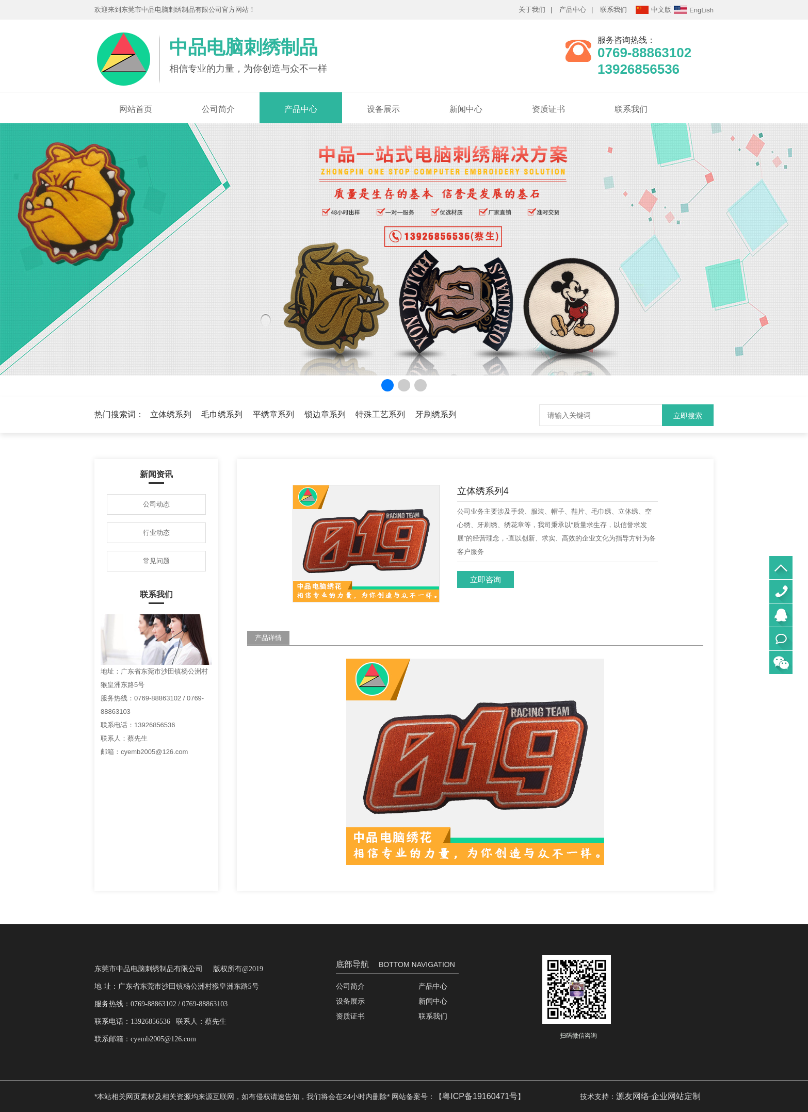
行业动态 (156, 532)
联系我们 (613, 9)
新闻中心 (465, 109)
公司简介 (218, 109)
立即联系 (781, 638)
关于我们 (532, 9)
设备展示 (383, 109)
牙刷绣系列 (436, 414)
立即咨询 (485, 579)
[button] (387, 385)
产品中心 (572, 9)
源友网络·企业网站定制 (658, 1096)
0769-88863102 (781, 591)
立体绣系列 (170, 414)
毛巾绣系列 (222, 414)
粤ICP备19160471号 (480, 1096)
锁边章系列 (325, 414)
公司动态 (156, 504)
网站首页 (135, 109)
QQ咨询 (781, 615)
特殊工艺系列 (380, 414)
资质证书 (548, 109)
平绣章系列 (273, 414)
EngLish (694, 10)
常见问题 (156, 561)
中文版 (653, 10)
